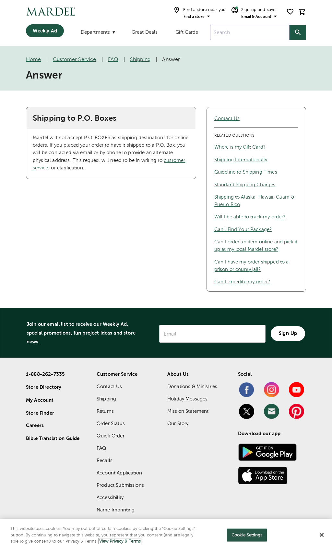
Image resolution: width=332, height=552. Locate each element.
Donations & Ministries (192, 386)
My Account (40, 400)
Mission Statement (188, 411)
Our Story (177, 423)
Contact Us (227, 118)
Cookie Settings (246, 535)
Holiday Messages (187, 398)
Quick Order (110, 435)
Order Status (111, 423)
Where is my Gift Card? (240, 147)
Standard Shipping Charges (245, 184)
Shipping (140, 59)
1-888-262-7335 (45, 374)
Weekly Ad (45, 30)
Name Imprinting (116, 509)
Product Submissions (120, 485)
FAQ (113, 59)
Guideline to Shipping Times (245, 172)
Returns (105, 411)
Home (33, 59)
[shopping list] (290, 12)
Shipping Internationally (240, 159)
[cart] (302, 12)
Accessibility (110, 497)
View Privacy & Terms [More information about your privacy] (120, 541)
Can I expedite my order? (242, 281)
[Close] (321, 535)
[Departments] (97, 33)
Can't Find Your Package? (243, 229)
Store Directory (43, 387)
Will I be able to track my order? (250, 216)
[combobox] (250, 32)
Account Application (119, 472)
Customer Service (74, 59)
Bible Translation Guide (52, 438)
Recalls (105, 460)
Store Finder (40, 413)
